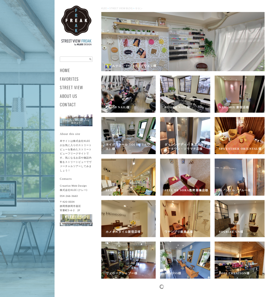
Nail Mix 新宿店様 (234, 107)
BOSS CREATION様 (234, 273)
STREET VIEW (71, 87)
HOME (65, 70)
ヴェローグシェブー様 (122, 273)
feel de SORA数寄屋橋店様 (186, 190)
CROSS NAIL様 (118, 107)
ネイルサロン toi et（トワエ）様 (131, 65)
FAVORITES (69, 79)
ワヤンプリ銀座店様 (179, 231)
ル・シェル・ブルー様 (235, 190)
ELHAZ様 (113, 190)
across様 (173, 273)
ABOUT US (68, 96)
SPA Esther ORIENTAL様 (240, 148)
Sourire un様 (231, 231)
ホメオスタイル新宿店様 (123, 231)
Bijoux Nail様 (177, 107)
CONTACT (68, 104)
